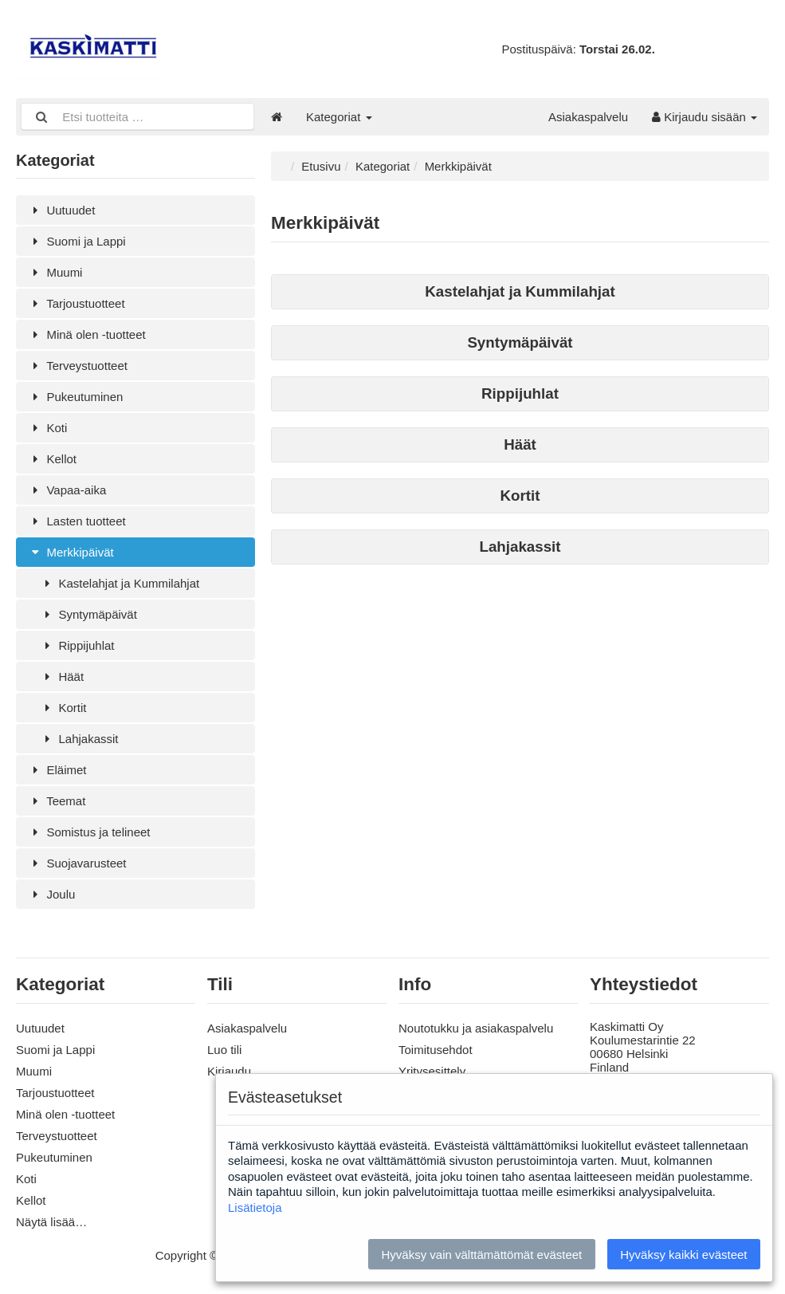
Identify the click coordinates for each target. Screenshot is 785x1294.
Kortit (63, 707)
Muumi (55, 272)
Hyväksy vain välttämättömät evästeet (481, 1254)
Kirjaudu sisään (704, 117)
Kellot (52, 459)
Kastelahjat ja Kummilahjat (119, 583)
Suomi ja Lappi (77, 241)
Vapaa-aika (67, 490)
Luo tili (224, 1049)
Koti (47, 428)
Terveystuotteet (78, 365)
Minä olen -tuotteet (87, 334)
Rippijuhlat (77, 645)
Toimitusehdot (435, 1049)
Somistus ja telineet (89, 832)
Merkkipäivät (71, 552)
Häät (62, 676)
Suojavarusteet (77, 863)
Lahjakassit (79, 738)
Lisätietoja (255, 1207)
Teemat (56, 801)
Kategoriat (339, 117)
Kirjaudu (229, 1071)
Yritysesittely (431, 1071)
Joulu (51, 894)
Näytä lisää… (51, 1222)
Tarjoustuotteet (76, 303)
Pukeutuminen (75, 396)
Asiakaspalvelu (588, 117)
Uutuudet (61, 210)
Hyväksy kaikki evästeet (683, 1254)
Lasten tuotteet (77, 521)
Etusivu (320, 166)
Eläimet (57, 770)
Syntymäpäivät (88, 614)
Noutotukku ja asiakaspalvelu (475, 1028)
